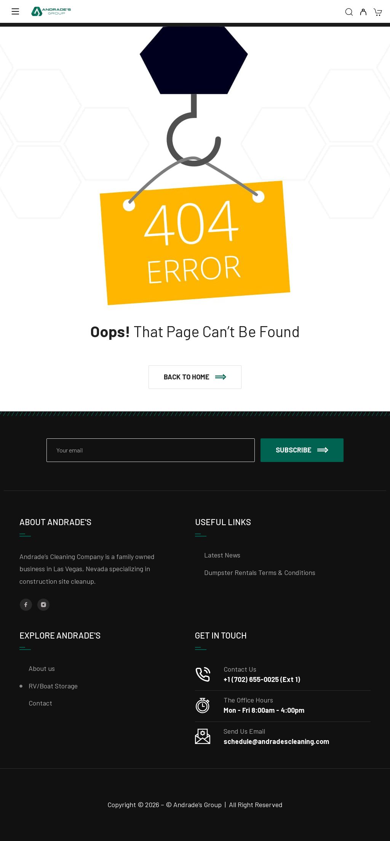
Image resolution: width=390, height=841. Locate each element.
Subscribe (302, 450)
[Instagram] (43, 604)
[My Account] (363, 12)
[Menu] (15, 11)
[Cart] (377, 13)
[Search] (349, 12)
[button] (195, 377)
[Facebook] (26, 604)
